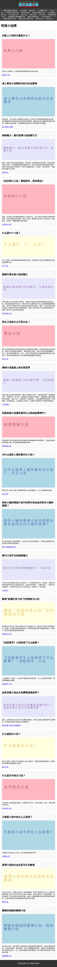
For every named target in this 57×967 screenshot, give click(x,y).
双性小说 (33, 14)
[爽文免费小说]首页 (10, 10)
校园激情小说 (6, 956)
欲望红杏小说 (6, 634)
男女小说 (5, 359)
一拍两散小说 (42, 10)
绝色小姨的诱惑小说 (9, 547)
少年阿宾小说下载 (12, 12)
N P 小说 (5, 266)
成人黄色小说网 (7, 127)
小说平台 (5, 590)
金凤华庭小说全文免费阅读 (11, 725)
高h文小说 (39, 18)
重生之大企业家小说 (26, 18)
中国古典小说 (6, 313)
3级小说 (32, 10)
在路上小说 (6, 75)
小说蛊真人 (6, 404)
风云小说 (24, 14)
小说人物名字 (46, 16)
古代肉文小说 (6, 808)
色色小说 (49, 18)
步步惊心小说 (6, 224)
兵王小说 (42, 14)
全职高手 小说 (7, 684)
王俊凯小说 (6, 856)
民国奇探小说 (6, 446)
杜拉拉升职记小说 (38, 12)
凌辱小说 (5, 902)
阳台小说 (5, 767)
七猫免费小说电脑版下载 (16, 16)
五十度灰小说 (13, 14)
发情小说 (5, 172)
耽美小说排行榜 (33, 16)
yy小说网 (23, 10)
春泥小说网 (25, 12)
